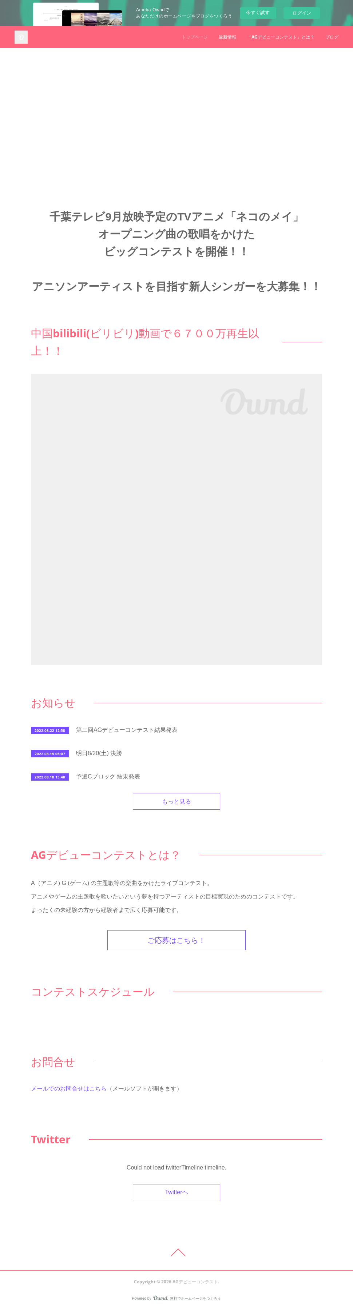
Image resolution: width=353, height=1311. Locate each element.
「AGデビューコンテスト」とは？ (280, 37)
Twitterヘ (176, 1192)
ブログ (331, 37)
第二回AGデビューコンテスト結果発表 (127, 730)
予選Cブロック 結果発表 (108, 776)
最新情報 (227, 37)
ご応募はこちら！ (176, 940)
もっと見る (176, 801)
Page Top (176, 1252)
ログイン (301, 13)
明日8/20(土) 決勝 (99, 753)
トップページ (195, 37)
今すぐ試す (258, 12)
